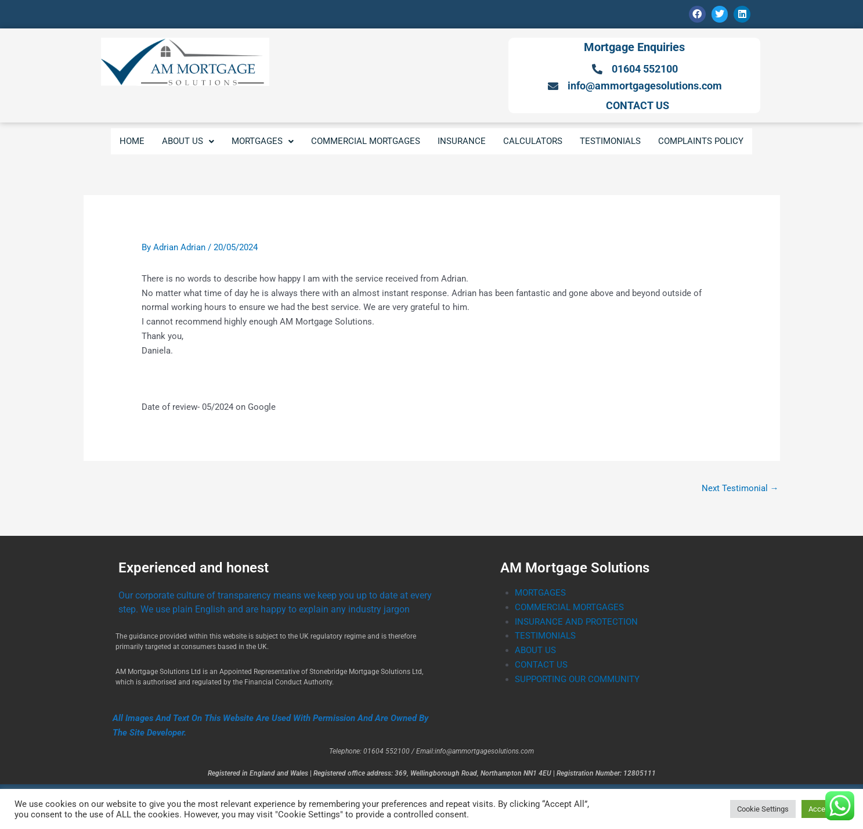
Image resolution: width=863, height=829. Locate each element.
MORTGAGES (263, 141)
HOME (132, 141)
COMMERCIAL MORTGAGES (365, 141)
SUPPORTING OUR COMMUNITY (577, 679)
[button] (188, 141)
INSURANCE (462, 141)
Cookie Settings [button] (763, 809)
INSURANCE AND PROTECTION (576, 622)
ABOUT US (188, 141)
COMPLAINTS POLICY (700, 141)
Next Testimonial (740, 488)
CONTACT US (541, 664)
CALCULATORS (532, 141)
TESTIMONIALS (610, 141)
